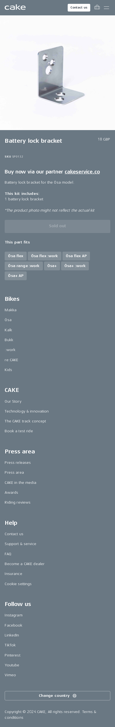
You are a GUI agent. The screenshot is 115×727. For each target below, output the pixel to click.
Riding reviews (18, 502)
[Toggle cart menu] (97, 7)
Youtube (12, 665)
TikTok (10, 645)
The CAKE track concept (25, 421)
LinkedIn (12, 635)
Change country (58, 695)
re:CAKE (11, 360)
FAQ (8, 554)
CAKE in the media (20, 483)
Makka (11, 310)
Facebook (13, 625)
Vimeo (10, 675)
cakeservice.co (82, 172)
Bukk (9, 340)
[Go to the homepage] (15, 7)
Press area (14, 472)
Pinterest (12, 655)
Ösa (8, 320)
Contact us (78, 7)
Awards (11, 492)
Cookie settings (18, 584)
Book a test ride (19, 431)
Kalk (8, 330)
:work (10, 350)
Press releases (18, 463)
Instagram (13, 615)
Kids (8, 370)
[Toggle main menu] (106, 7)
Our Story (13, 401)
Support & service (20, 544)
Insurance (13, 574)
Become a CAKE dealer (25, 564)
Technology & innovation (27, 411)
